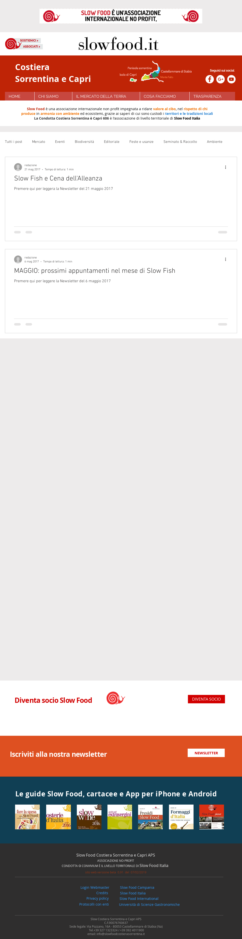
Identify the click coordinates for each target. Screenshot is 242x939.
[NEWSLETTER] (206, 753)
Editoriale (112, 142)
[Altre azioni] (227, 167)
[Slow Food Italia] (133, 893)
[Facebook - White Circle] (209, 79)
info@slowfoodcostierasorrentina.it (121, 934)
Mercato (38, 142)
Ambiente (214, 142)
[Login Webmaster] (95, 887)
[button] (164, 96)
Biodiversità (84, 142)
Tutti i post (13, 142)
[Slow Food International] (139, 898)
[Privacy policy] (97, 898)
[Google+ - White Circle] (220, 79)
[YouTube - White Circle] (231, 79)
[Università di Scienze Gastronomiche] (149, 904)
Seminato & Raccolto (180, 142)
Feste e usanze (141, 142)
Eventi (60, 142)
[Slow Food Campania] (137, 887)
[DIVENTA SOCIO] (206, 699)
